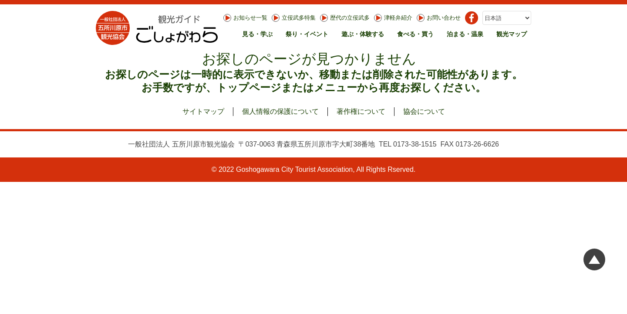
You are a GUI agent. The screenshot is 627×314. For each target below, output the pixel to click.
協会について (424, 111)
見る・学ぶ (257, 34)
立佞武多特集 (294, 18)
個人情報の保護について (280, 111)
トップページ (248, 87)
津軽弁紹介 (393, 18)
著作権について (361, 111)
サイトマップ (203, 111)
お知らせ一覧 (245, 18)
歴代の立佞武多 (345, 18)
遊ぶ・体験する (362, 34)
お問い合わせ (439, 18)
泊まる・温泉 (465, 34)
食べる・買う (415, 34)
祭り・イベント (307, 34)
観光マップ (511, 34)
